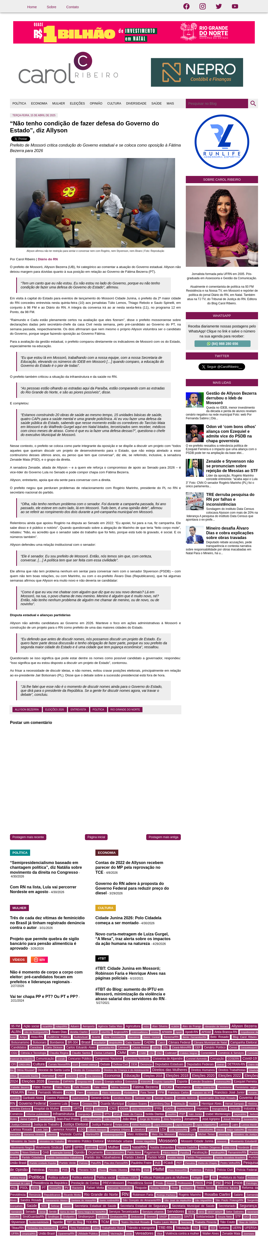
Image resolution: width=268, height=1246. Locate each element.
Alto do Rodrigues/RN (36, 1032)
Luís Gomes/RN (178, 1129)
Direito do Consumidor (86, 1070)
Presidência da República (50, 1183)
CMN (133, 1052)
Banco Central (151, 1037)
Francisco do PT (202, 1092)
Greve (75, 1103)
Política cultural (58, 1177)
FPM (161, 1092)
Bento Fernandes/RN (194, 1037)
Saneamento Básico (56, 1200)
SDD (44, 1205)
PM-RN (135, 1170)
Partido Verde (68, 1162)
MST (102, 1147)
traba (96, 1228)
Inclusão (235, 1108)
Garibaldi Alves (33, 1098)
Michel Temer (206, 1134)
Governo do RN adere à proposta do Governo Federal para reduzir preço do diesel (132, 888)
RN (125, 1194)
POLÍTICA (19, 103)
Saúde (32, 1206)
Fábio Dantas (42, 1087)
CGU (14, 1052)
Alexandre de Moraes (216, 1026)
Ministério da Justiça (245, 1134)
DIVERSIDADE (136, 103)
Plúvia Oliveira (118, 1169)
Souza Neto (225, 1216)
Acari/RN (47, 1026)
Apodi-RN (191, 1032)
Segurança (248, 1206)
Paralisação (200, 1152)
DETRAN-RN (236, 1064)
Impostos (203, 1108)
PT (44, 1188)
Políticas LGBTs (128, 1177)
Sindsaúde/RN (119, 1216)
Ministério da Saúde (23, 1141)
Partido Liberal (134, 1157)
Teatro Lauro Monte (165, 1222)
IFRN (157, 1108)
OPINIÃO (96, 103)
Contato (72, 7)
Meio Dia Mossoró (163, 1134)
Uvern (104, 1233)
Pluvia (102, 1170)
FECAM (167, 1087)
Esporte (182, 1081)
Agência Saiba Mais (110, 1026)
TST (213, 1228)
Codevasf (171, 1052)
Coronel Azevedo (196, 1058)
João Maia (129, 1119)
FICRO (70, 1092)
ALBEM (175, 1026)
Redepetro (187, 1188)
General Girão (100, 1098)
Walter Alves (210, 1233)
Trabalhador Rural (113, 1227)
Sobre (51, 7)
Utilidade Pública (88, 1233)
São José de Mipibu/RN (177, 1200)
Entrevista (78, 709)
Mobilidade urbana (120, 1141)
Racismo (77, 1187)
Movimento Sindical (49, 1147)
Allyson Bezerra (27, 709)
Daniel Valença (89, 1064)
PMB (146, 1170)
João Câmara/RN (92, 1119)
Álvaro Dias (59, 1032)
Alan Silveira (160, 1026)
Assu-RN (37, 1037)
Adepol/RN (61, 1026)
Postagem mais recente (28, 837)
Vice (159, 1233)
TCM (105, 1222)
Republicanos (52, 1194)
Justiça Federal (102, 1124)
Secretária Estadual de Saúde (95, 1206)
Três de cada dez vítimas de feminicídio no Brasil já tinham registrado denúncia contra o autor (47, 922)
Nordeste (243, 1147)
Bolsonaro (39, 1042)
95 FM (15, 1026)
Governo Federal (32, 1103)
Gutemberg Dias (160, 1103)
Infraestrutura (63, 1114)
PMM (158, 1169)
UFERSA (251, 1228)
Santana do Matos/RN (83, 1200)
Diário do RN (48, 259)
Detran (220, 1064)
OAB (46, 1152)
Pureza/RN (55, 1188)
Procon (170, 1183)
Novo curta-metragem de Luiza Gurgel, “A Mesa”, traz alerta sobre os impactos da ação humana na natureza (133, 939)
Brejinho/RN (115, 1042)
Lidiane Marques (97, 1129)
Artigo (23, 1036)
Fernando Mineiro (50, 1092)
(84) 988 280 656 (222, 344)
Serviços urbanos (152, 1211)
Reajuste (141, 1188)
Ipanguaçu (84, 1114)
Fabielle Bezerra (20, 1087)
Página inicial (96, 837)
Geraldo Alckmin (187, 1097)
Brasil (85, 1042)
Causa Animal (140, 1047)
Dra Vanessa (94, 1076)
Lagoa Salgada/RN (206, 1124)
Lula (193, 1129)
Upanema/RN (66, 1233)
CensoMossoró (249, 1047)
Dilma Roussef (25, 1070)
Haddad (193, 1103)
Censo (233, 1047)
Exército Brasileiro (202, 1081)
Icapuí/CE (100, 1108)
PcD (157, 1162)
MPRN (78, 1147)
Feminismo (225, 1087)
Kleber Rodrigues (141, 1124)
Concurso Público (80, 1058)
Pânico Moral (170, 1152)
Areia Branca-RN (225, 1032)
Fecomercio (183, 1087)
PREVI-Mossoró (113, 1183)
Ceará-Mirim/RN (181, 1047)
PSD (228, 1183)
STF (238, 1216)
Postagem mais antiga (163, 837)
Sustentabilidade (39, 1222)
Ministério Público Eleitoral (86, 1141)
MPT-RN (91, 1147)
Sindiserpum (86, 1216)
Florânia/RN (130, 1092)
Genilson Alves (122, 1097)
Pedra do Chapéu (207, 1163)
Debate (105, 1064)
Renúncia (35, 1194)
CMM (121, 1053)
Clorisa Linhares (104, 1052)
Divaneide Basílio (29, 1076)
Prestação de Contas (85, 1183)
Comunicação (45, 1058)
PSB (209, 1183)
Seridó (53, 1211)
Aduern (74, 1026)
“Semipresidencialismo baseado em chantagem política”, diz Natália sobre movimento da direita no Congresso (46, 867)
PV (66, 1187)
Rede (175, 1187)
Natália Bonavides (162, 1147)
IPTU (108, 1114)
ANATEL (106, 1032)
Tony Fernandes (80, 1227)
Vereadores (144, 1233)
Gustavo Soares (137, 1103)
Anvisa (154, 1032)
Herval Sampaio (234, 1103)
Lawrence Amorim (64, 1129)
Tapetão (57, 1222)
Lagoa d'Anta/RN (163, 1124)
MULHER (58, 103)
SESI (201, 1211)
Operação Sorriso (61, 1152)
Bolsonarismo (20, 1042)
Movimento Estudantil (244, 1141)
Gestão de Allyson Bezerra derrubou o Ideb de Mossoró (231, 398)
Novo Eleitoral (30, 1152)
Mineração (224, 1134)
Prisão (159, 1183)
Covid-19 (249, 1058)
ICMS (113, 1108)
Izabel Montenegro (217, 1114)
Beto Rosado (219, 1037)
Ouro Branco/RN (115, 1152)
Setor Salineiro (235, 1211)
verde (129, 1233)
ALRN (16, 1032)
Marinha (52, 1134)
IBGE (88, 1108)
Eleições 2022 (229, 1076)
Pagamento (152, 1152)
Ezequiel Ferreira (245, 1081)
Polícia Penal (18, 1177)
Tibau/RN (17, 1228)
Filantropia (92, 1092)
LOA (163, 1129)
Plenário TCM (87, 1169)
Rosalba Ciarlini (217, 1194)
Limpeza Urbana (120, 1129)
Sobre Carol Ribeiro (222, 179)
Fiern (80, 1092)
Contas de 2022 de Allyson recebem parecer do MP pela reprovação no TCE (129, 867)
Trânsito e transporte (141, 1228)
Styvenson (18, 1222)
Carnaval (123, 1047)
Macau (220, 1129)
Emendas (54, 1081)
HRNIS (66, 1108)
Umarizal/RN (28, 1233)
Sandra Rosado (31, 1200)
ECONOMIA (39, 103)
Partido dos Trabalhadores (103, 1157)
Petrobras (38, 1170)
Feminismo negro (246, 1087)
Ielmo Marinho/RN (141, 1108)
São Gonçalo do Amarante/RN (142, 1200)
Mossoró (167, 1140)
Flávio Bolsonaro (111, 1092)
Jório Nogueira (172, 1119)
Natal (126, 1147)
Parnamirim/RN (237, 1152)
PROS (199, 1183)
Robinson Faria (143, 1194)
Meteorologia (186, 1134)
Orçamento (95, 1152)
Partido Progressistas (199, 1157)
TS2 (195, 1227)
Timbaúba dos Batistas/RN (41, 1228)
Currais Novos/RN (59, 1064)
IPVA (117, 1114)
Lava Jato (42, 1129)
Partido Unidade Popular (43, 1163)
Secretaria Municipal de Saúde (193, 1206)
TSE (204, 1228)
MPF (68, 1147)
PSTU (35, 1188)
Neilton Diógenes (210, 1147)
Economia (112, 1076)
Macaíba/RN (206, 1129)
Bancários (134, 1037)
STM (254, 1216)
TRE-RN (165, 1228)
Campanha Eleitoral (243, 1042)
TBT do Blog (74, 1222)
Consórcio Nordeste (137, 1058)
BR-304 (73, 1042)
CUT (75, 1064)
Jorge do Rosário (149, 1119)
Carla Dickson (54, 1047)
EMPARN (68, 1081)
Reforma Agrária (228, 1187)
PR (214, 1177)
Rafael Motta (95, 1188)
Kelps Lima (122, 1124)
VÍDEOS (18, 960)
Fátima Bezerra (145, 1087)
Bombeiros (57, 1042)
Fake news (100, 1087)
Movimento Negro (21, 1147)
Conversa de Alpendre (168, 1058)
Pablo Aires (134, 1152)
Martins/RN (92, 1134)
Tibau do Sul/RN (248, 1222)
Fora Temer (147, 1092)
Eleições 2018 (177, 1076)
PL (73, 1170)
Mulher (113, 1147)
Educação (132, 1076)
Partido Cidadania (33, 1157)
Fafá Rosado (82, 1087)
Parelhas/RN (217, 1152)
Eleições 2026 (55, 709)
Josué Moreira (231, 1119)
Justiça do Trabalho (47, 1124)
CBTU (156, 1047)
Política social (106, 1177)
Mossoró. (222, 1141)
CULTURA (114, 103)
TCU (115, 1222)
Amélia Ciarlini (79, 1031)
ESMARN (146, 1081)
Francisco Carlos (178, 1092)
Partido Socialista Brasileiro (230, 1157)
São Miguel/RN (203, 1200)
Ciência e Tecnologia (33, 1052)
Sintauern (175, 1216)
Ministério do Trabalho (52, 1141)
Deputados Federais (200, 1064)
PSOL (24, 1188)
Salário (238, 1194)
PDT (179, 1162)
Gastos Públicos (57, 1098)
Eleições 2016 (152, 1076)
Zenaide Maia (231, 1233)
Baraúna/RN (171, 1036)
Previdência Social (140, 1183)
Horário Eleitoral (21, 1108)
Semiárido (16, 1211)
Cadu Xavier (133, 1042)
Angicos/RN (121, 1031)
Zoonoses (249, 1233)
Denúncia (146, 1064)
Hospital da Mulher (46, 1108)
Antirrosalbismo (140, 1032)
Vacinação (116, 1233)
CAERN (149, 1042)
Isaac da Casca (132, 1114)
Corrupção (217, 1058)
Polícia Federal (246, 1170)
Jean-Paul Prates (68, 1119)
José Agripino (211, 1119)
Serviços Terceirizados (124, 1211)
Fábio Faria (63, 1087)
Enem (98, 1081)
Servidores (175, 1211)
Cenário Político (214, 1047)
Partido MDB (156, 1157)
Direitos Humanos (203, 1070)
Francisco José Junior (229, 1092)
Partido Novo (175, 1157)
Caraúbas (36, 1047)
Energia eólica (113, 1081)
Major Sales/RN (235, 1129)
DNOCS (71, 1076)
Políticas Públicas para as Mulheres (165, 1177)
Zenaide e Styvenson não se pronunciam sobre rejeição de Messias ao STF (232, 466)
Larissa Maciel (249, 1124)
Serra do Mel (67, 1211)
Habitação (179, 1103)
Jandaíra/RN (46, 1119)
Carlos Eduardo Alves (81, 1047)
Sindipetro (69, 1216)
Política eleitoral (82, 1177)
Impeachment (185, 1108)
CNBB (142, 1053)
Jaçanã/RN (240, 1114)
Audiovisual (81, 1036)
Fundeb (15, 1098)
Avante (96, 1036)
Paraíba (184, 1152)
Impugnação (219, 1108)
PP (206, 1177)
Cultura (39, 1064)
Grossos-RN (89, 1103)
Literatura (139, 1129)
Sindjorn (102, 1216)
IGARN (169, 1108)
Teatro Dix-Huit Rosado (135, 1222)
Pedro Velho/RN (230, 1162)
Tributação (183, 1228)
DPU (81, 1076)
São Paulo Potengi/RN (229, 1200)
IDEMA (124, 1108)
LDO (82, 1129)
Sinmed (151, 1216)
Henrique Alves (211, 1103)
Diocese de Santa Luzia (54, 1070)
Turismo (223, 1228)
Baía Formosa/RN (114, 1037)
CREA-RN (24, 1064)
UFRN (15, 1233)
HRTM (77, 1108)
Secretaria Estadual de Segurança (144, 1206)
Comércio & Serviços (231, 1052)
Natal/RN (139, 1147)
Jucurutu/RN (250, 1119)
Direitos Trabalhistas (231, 1070)
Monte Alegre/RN (145, 1141)
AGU (146, 1026)
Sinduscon (137, 1216)
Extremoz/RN (223, 1081)
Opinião (79, 1152)
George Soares (163, 1097)
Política (99, 709)
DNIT (61, 1075)
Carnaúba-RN (106, 1047)
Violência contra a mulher (182, 1233)
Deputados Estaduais (169, 1064)
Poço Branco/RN (177, 1170)
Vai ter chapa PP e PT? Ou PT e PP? (44, 996)
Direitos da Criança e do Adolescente (126, 1070)
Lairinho (223, 1124)
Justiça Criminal (20, 1124)
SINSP (163, 1216)
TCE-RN (91, 1222)
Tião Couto (227, 1222)
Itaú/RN (172, 1114)
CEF (198, 1047)
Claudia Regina (59, 1052)
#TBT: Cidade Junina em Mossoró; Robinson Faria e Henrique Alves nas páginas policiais (130, 973)
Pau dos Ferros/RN (116, 1162)
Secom (67, 1206)
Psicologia (251, 1183)
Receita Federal (159, 1188)
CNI (151, 1053)
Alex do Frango (192, 1026)
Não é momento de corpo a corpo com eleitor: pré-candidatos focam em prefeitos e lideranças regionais (46, 977)
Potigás (196, 1177)
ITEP (182, 1114)
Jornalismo (191, 1119)
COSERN (233, 1058)
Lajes (235, 1124)
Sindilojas (53, 1216)
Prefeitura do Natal (231, 1177)
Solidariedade (205, 1216)
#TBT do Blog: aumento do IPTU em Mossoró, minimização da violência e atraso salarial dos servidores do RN (130, 994)
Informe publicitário (37, 1114)
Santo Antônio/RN (109, 1200)
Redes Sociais (205, 1187)
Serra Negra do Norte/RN (91, 1211)
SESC (191, 1211)
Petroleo (53, 1169)
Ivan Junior (195, 1114)
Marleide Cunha (71, 1134)
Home (32, 7)
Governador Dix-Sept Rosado (218, 1097)
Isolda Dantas (154, 1114)
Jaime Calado (28, 1119)
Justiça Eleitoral (75, 1124)
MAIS (170, 103)
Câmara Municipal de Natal (210, 1042)
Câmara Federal (179, 1042)
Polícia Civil (225, 1170)
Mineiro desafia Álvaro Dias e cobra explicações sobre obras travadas (230, 533)
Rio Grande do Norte (125, 709)
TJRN (63, 1228)
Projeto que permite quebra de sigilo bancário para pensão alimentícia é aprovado (44, 943)
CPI (13, 1064)
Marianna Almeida (34, 1134)
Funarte (253, 1092)
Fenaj (31, 1092)
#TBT (102, 958)
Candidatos (18, 1047)
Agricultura (133, 1026)
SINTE (188, 1216)
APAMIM (167, 1031)
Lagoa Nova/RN (183, 1124)
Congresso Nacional (108, 1058)
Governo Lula (58, 1103)
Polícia (209, 1169)
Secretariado (226, 1206)
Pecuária (190, 1163)
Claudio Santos (81, 1052)
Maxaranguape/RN (113, 1134)
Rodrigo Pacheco (166, 1194)
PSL (13, 1187)
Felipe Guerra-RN (204, 1087)
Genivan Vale (143, 1097)
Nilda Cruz (229, 1147)
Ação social (31, 1026)
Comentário (208, 1052)
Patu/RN (96, 1162)
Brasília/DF (100, 1042)
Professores (185, 1183)
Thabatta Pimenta (205, 1222)
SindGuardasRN (33, 1216)
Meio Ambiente (137, 1134)
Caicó (161, 1042)
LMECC (152, 1129)
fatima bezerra (120, 1087)
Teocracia (186, 1222)
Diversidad (47, 1075)
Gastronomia (79, 1097)
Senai (42, 1211)
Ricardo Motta (72, 1194)
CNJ (159, 1053)
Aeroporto (88, 1026)
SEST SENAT (214, 1211)
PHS (64, 1169)
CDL (165, 1047)
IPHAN (97, 1114)
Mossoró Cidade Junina (197, 1141)
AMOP (94, 1032)
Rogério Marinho (190, 1194)
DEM (134, 1064)
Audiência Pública (58, 1036)
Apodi (179, 1032)
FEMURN (17, 1092)
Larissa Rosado (21, 1129)
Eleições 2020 (203, 1076)
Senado (30, 1211)
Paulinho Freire (141, 1163)
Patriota (83, 1163)
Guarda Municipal (112, 1103)
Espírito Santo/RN (164, 1081)
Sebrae (55, 1205)
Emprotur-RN (85, 1081)
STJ (246, 1216)
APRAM (206, 1031)
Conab (61, 1058)
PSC (218, 1183)
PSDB (238, 1183)
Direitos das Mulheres (169, 1070)
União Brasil (47, 1233)
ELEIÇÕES (77, 103)
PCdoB (168, 1163)
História (252, 1103)
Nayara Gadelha (187, 1147)
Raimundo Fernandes (119, 1188)
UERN (237, 1228)
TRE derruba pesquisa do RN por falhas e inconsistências (230, 499)
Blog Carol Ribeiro (245, 1036)
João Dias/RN (111, 1119)
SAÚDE (156, 103)
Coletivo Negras (188, 1053)
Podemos (195, 1169)
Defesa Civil (120, 1064)
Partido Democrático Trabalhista (64, 1157)
